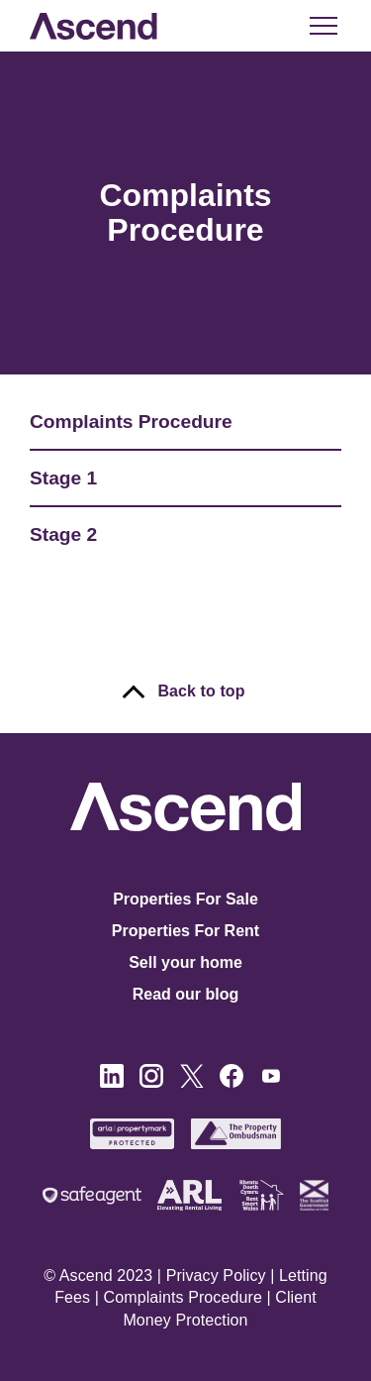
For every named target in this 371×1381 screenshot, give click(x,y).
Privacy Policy (216, 1275)
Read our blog (186, 994)
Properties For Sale (185, 899)
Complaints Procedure (183, 1297)
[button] (321, 26)
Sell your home (185, 962)
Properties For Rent (185, 930)
